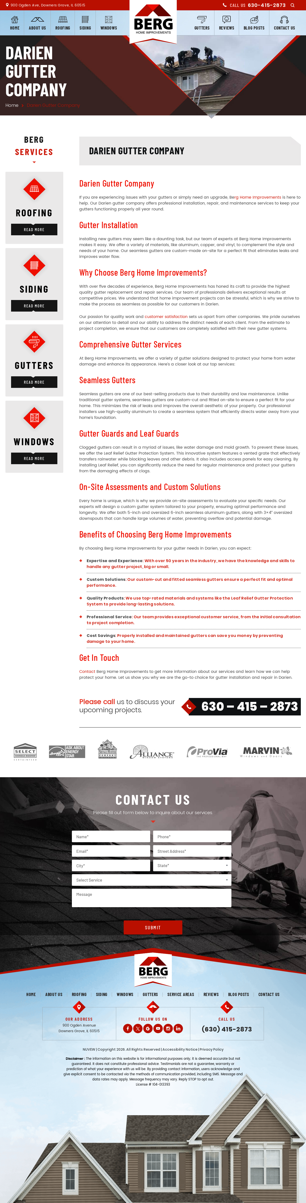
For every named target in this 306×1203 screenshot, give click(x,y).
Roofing (62, 28)
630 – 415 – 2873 (249, 706)
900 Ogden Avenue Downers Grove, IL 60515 (79, 1028)
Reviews (226, 28)
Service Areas (180, 994)
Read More (34, 229)
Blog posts (254, 28)
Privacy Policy (212, 1049)
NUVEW (89, 1049)
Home (15, 28)
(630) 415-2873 (227, 1029)
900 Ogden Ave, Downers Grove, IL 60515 (48, 5)
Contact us (284, 28)
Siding (85, 28)
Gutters (202, 28)
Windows (108, 28)
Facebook (127, 1028)
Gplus (148, 1028)
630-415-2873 (267, 5)
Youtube (158, 1028)
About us (37, 28)
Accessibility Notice (179, 1049)
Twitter (138, 1028)
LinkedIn (178, 1028)
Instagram (168, 1028)
